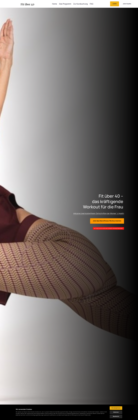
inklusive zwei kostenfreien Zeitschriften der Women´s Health (98, 213)
